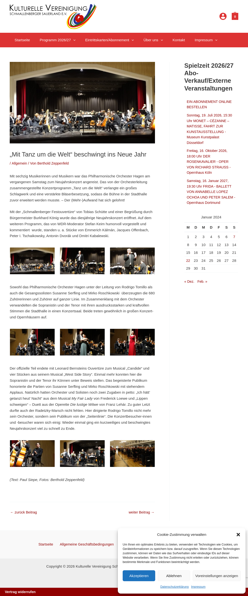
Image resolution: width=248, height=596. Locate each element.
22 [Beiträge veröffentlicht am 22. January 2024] (188, 260)
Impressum (198, 586)
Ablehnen (173, 576)
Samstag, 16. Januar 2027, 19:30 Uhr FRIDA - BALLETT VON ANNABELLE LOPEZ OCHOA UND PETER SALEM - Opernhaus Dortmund (211, 192)
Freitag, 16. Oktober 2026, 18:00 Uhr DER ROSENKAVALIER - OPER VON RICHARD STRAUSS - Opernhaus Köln (210, 161)
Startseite (47, 544)
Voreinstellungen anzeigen (216, 576)
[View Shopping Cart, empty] (235, 16)
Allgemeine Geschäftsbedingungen (87, 544)
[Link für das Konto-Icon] (223, 16)
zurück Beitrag (24, 512)
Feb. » (203, 281)
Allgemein (20, 163)
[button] (238, 534)
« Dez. (189, 281)
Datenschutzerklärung (174, 586)
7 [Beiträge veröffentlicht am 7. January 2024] (234, 237)
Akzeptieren (138, 576)
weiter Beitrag (141, 512)
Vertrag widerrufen (21, 592)
